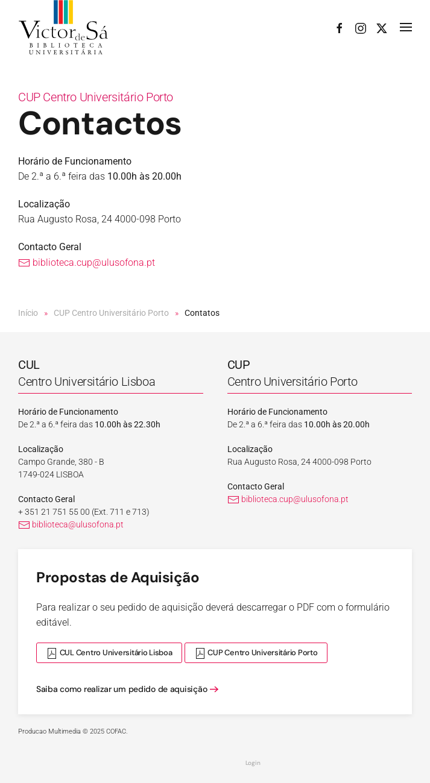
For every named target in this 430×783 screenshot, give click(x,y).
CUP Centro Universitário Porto (95, 97)
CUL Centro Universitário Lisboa (109, 653)
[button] (406, 27)
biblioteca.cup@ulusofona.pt (86, 262)
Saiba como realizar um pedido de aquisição (121, 689)
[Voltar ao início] (63, 27)
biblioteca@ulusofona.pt (71, 524)
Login (253, 763)
